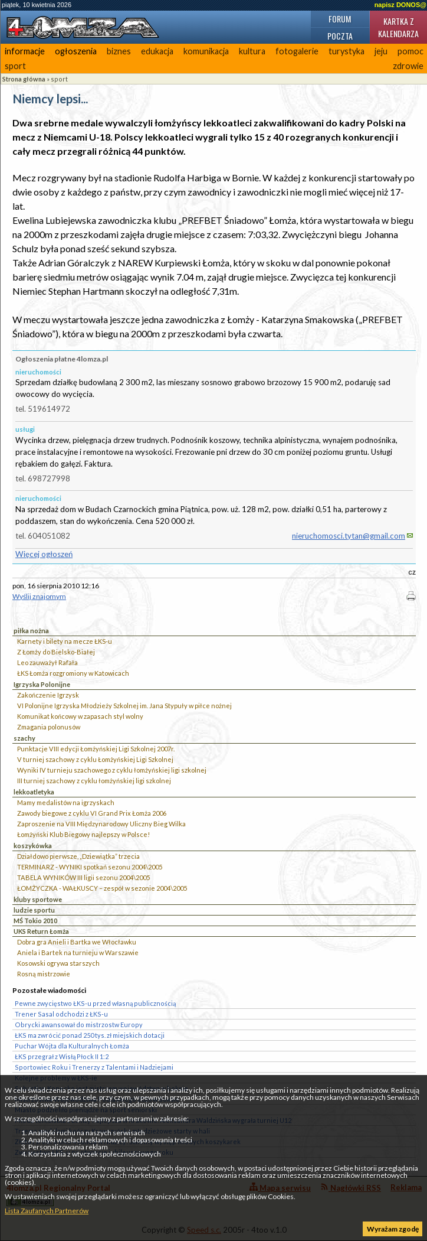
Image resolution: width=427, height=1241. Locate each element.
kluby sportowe (38, 899)
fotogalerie (296, 51)
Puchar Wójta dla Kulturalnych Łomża (72, 1046)
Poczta (340, 36)
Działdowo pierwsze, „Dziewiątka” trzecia (78, 856)
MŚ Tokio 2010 (35, 920)
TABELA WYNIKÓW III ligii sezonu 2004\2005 (83, 877)
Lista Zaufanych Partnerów (46, 1210)
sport (15, 66)
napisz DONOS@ (400, 4)
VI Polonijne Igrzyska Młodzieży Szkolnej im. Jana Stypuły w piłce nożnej (124, 705)
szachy (24, 738)
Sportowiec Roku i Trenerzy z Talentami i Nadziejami (94, 1067)
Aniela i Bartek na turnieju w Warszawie (78, 952)
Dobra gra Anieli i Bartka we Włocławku (76, 942)
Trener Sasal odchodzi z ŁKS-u (61, 1014)
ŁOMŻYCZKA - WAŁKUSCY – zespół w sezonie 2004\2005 (102, 888)
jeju (381, 51)
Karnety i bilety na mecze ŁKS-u (64, 641)
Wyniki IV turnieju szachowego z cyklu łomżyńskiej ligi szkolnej (111, 770)
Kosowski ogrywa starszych (58, 963)
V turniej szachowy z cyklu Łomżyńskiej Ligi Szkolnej (95, 759)
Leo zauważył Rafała (47, 662)
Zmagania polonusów (48, 727)
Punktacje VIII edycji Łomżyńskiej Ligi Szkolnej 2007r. (96, 749)
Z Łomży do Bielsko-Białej (56, 652)
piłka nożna (31, 630)
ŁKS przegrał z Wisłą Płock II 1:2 (62, 1056)
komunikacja (206, 51)
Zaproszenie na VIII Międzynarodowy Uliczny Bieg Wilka (101, 824)
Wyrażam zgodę (393, 1228)
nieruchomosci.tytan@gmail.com (348, 535)
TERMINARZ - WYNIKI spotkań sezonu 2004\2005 (89, 867)
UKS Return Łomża (41, 931)
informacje (25, 51)
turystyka (346, 51)
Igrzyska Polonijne (42, 684)
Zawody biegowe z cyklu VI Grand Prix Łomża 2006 (91, 813)
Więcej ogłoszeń (44, 554)
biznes (119, 51)
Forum (340, 18)
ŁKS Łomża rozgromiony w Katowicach (73, 673)
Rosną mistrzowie (43, 974)
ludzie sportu (34, 910)
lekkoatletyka (34, 792)
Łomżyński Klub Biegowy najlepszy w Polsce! (83, 834)
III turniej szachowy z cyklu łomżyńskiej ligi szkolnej (94, 780)
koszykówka (33, 845)
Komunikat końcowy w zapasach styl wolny (80, 716)
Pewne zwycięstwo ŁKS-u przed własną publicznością (95, 1003)
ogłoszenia (76, 51)
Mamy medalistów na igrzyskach (65, 802)
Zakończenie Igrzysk (48, 695)
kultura (252, 51)
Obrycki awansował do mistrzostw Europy (79, 1024)
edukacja (157, 51)
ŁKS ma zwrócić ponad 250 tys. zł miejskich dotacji (90, 1035)
